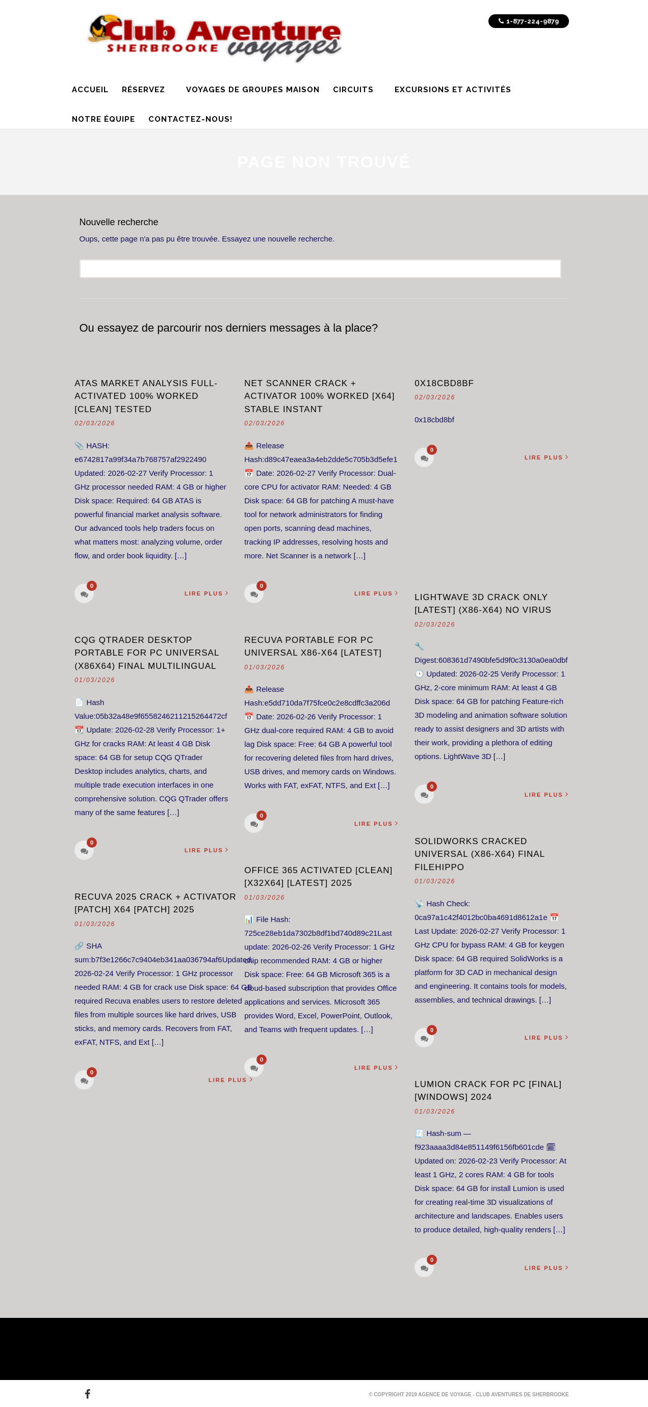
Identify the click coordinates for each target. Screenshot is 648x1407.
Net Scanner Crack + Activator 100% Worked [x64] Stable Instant (319, 396)
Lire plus (208, 593)
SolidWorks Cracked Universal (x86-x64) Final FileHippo (479, 854)
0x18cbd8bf (444, 383)
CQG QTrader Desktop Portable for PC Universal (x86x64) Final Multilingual (146, 653)
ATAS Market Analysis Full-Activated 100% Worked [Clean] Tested (146, 396)
